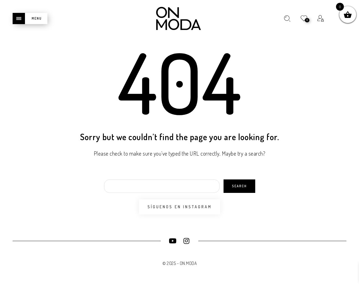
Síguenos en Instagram (180, 206)
